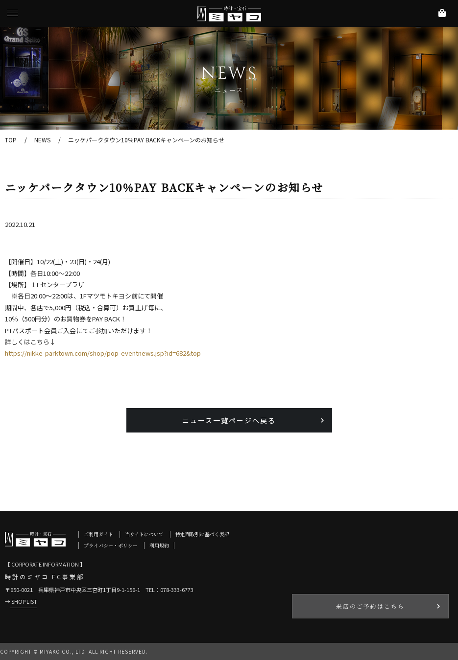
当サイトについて (144, 534)
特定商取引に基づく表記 (202, 534)
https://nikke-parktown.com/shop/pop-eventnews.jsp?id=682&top (103, 353)
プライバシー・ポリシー (111, 545)
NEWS (42, 140)
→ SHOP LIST (21, 601)
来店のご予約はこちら (370, 606)
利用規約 (159, 545)
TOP (11, 140)
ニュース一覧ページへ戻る (229, 420)
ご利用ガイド (98, 534)
